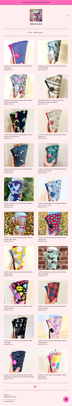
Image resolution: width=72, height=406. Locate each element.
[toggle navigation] (67, 16)
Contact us (7, 395)
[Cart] (66, 399)
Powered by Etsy (9, 401)
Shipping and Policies (10, 397)
